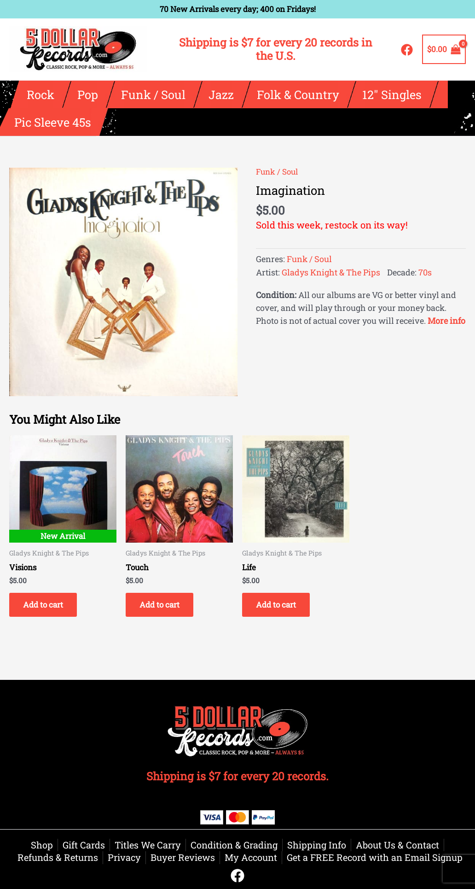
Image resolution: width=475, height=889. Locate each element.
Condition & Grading (234, 845)
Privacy (124, 857)
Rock (40, 94)
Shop (42, 845)
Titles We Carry (148, 845)
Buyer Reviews (183, 857)
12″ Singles (392, 94)
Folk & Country (298, 94)
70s (425, 272)
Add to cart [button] (43, 604)
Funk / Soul (153, 94)
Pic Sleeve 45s (52, 122)
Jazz (221, 94)
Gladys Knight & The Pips (331, 272)
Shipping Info (316, 845)
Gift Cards (84, 845)
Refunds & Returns (57, 857)
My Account (251, 857)
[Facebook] (407, 50)
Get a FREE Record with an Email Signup (375, 857)
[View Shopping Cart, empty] (444, 49)
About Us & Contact (397, 845)
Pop (87, 94)
